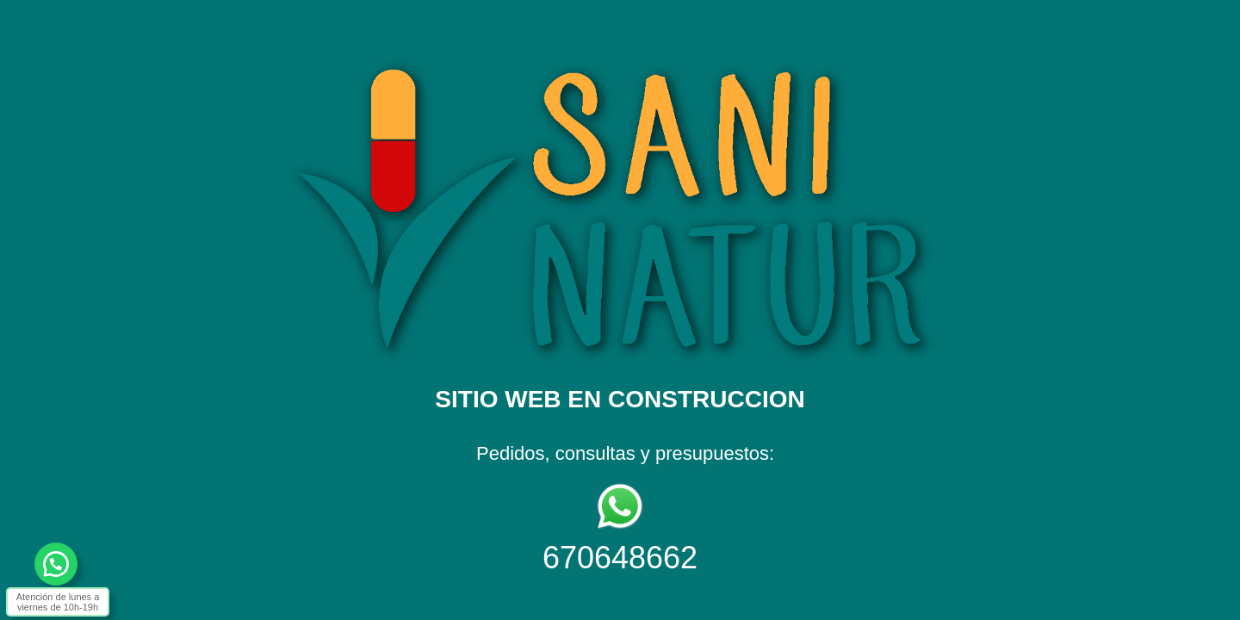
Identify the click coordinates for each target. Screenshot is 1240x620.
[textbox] (620, 295)
